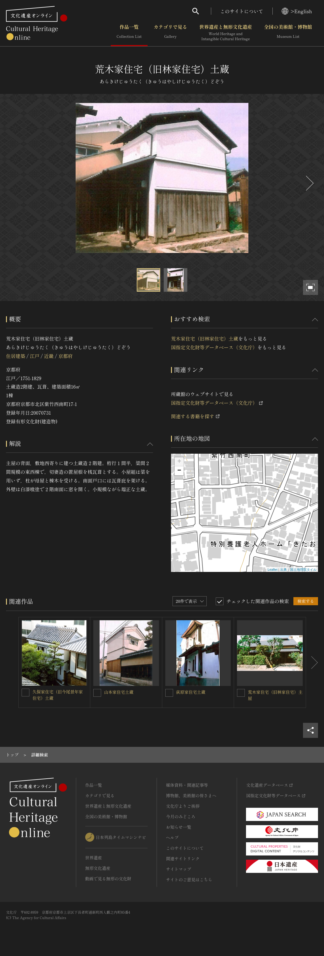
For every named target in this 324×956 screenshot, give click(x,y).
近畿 (49, 355)
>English (297, 11)
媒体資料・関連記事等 (187, 785)
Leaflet (273, 569)
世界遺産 (93, 858)
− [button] (179, 470)
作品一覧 (129, 32)
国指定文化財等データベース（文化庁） (214, 347)
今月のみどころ (180, 816)
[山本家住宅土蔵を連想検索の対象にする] (97, 693)
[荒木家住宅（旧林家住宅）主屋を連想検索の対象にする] (241, 693)
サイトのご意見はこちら (189, 879)
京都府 (65, 355)
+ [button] (179, 461)
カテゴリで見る (170, 32)
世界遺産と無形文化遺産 (225, 32)
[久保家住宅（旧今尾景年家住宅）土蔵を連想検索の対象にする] (25, 692)
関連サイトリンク (183, 858)
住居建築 (15, 355)
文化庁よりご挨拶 (183, 806)
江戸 (34, 355)
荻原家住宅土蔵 (191, 692)
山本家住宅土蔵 (119, 692)
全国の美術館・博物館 (288, 32)
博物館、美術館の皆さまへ (191, 795)
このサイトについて (241, 11)
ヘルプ (172, 837)
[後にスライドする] (309, 183)
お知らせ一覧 (178, 827)
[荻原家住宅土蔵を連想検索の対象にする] (169, 693)
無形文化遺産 (97, 868)
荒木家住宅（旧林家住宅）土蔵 (204, 338)
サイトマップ (178, 869)
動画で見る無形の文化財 (108, 879)
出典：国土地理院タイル (298, 569)
